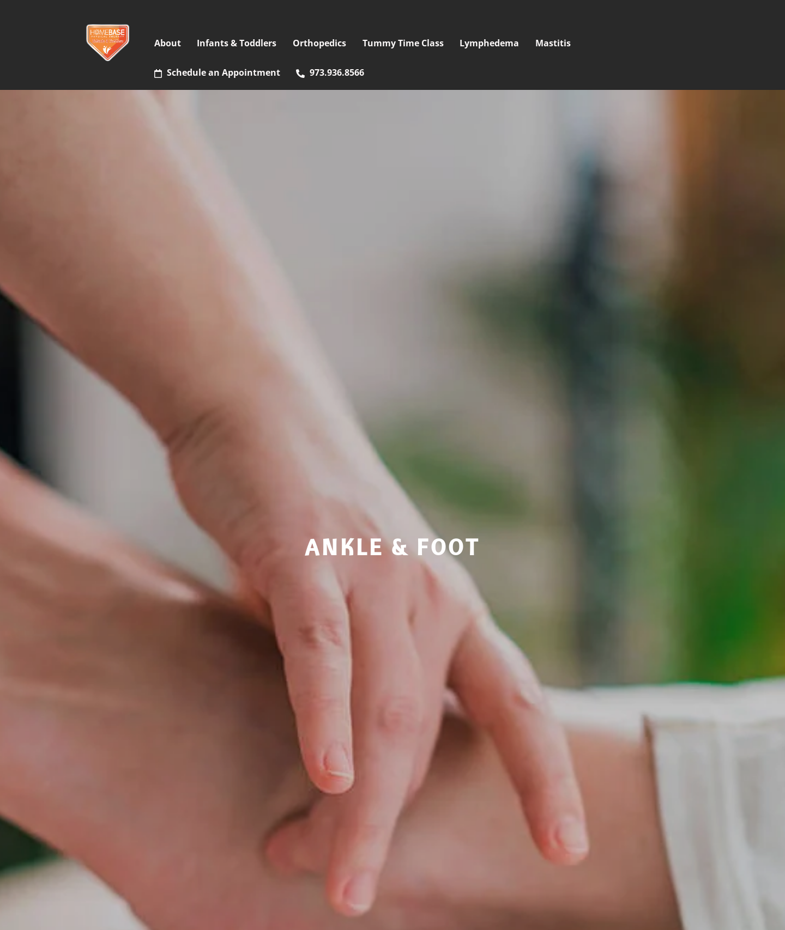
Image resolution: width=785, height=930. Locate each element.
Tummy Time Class (403, 43)
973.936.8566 (330, 72)
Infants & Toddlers (236, 43)
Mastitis (553, 43)
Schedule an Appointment (217, 72)
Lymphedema (489, 43)
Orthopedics (319, 43)
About (167, 43)
